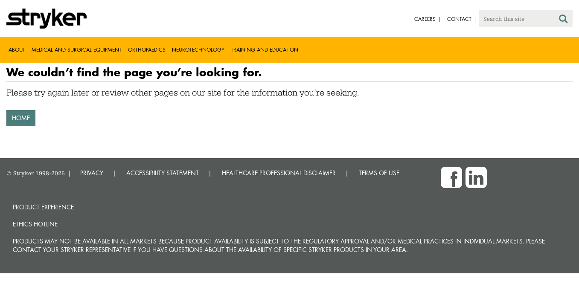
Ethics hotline (35, 224)
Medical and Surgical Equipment (77, 49)
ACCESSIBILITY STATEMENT (162, 173)
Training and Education (264, 49)
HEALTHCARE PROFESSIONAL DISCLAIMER (279, 173)
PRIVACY (91, 173)
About (17, 49)
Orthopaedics (147, 49)
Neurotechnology (198, 49)
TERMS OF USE (379, 173)
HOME (21, 118)
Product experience (43, 207)
